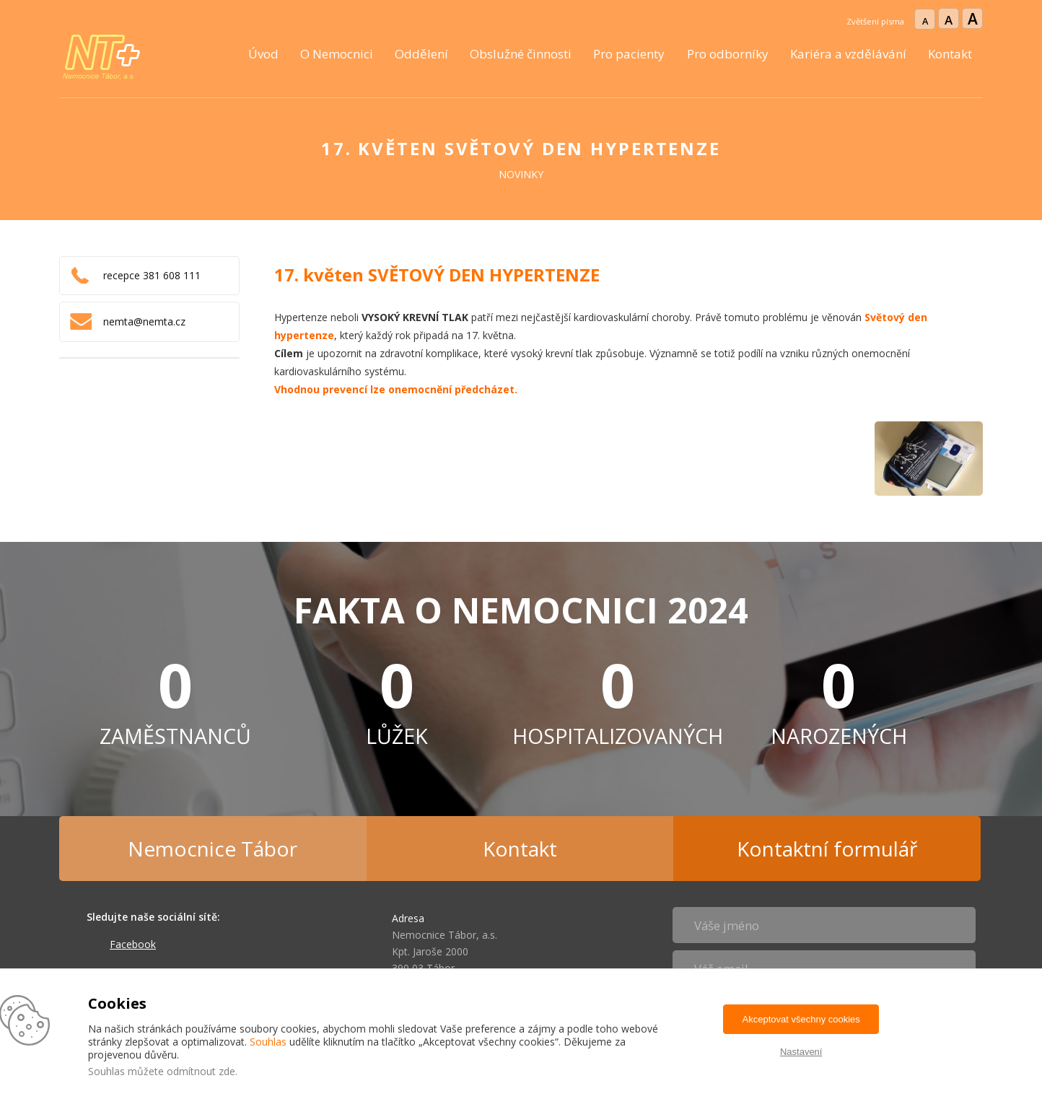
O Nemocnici (336, 53)
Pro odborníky (728, 53)
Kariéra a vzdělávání (848, 53)
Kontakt (950, 53)
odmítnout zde (201, 1071)
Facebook (133, 944)
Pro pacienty (629, 53)
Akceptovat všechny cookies (801, 1019)
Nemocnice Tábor (212, 848)
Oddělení (421, 53)
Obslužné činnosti (521, 53)
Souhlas (268, 1041)
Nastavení (801, 1051)
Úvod (263, 53)
